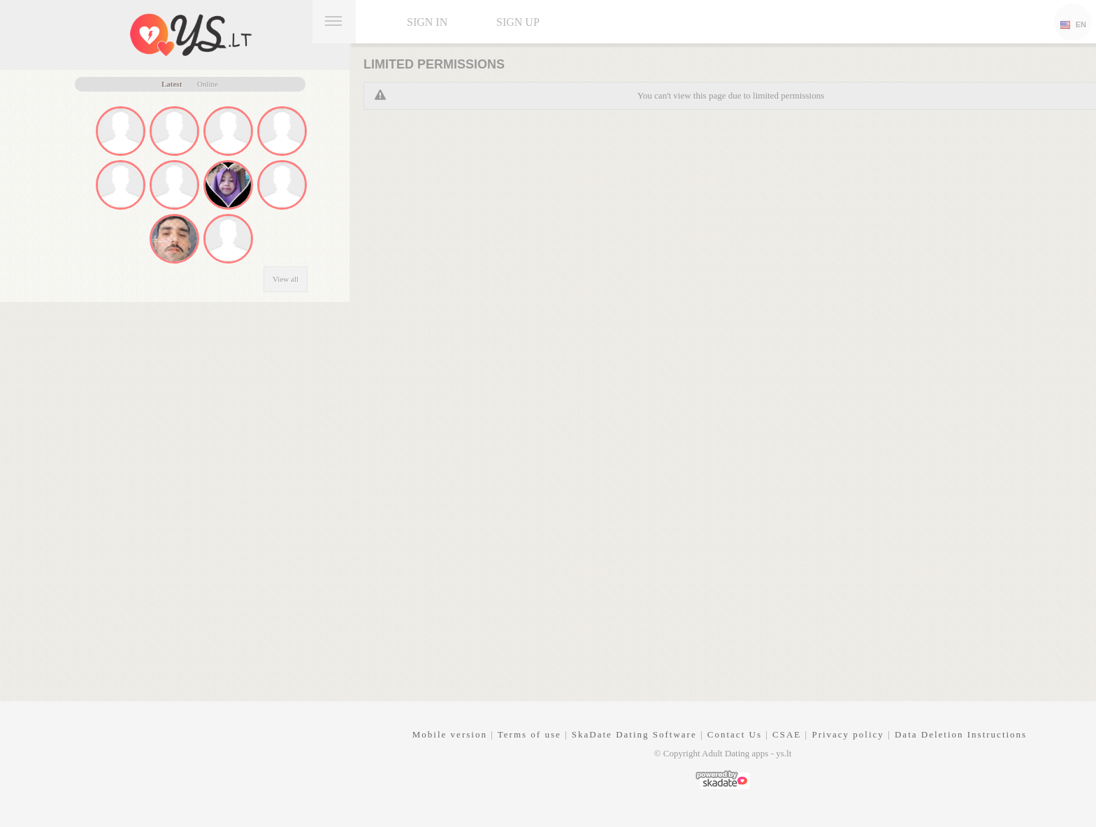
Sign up (518, 22)
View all (285, 279)
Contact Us (734, 734)
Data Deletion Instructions (961, 734)
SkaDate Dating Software (634, 734)
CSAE (786, 734)
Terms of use (529, 734)
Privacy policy (848, 734)
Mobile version (449, 734)
